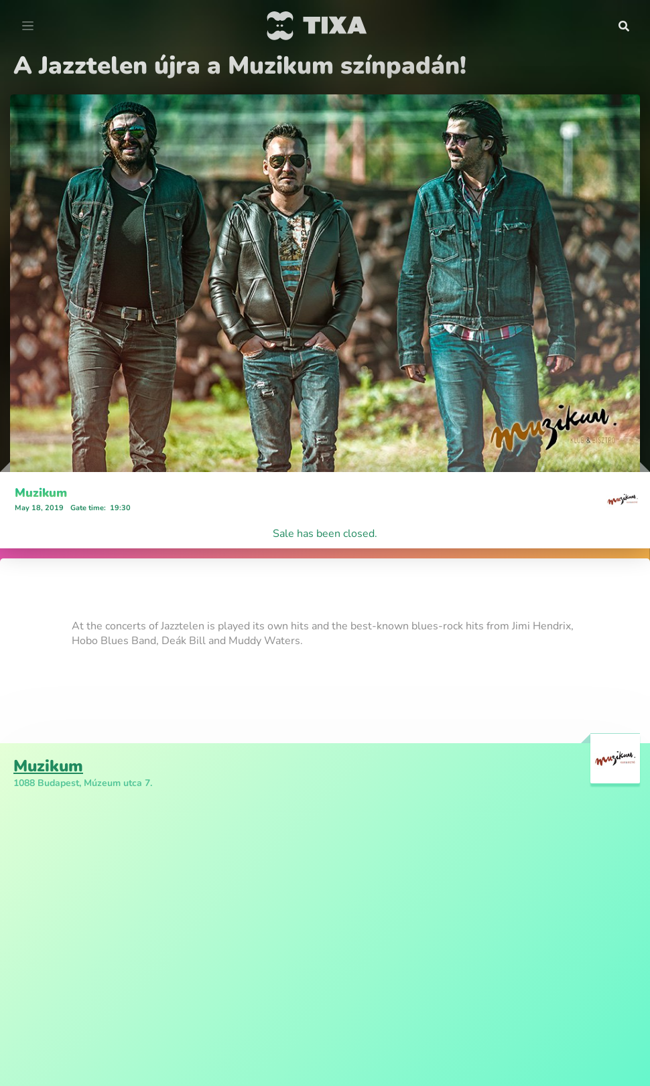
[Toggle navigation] (28, 26)
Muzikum (41, 493)
